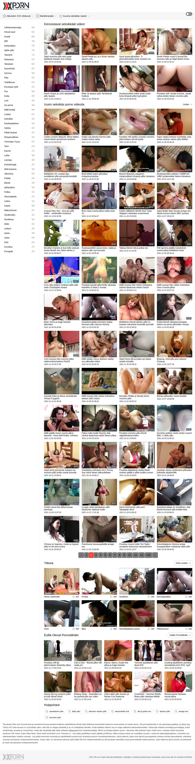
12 (141, 555)
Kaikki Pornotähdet (179, 635)
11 (135, 555)
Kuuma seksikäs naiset (74, 16)
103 (148, 555)
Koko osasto (182, 563)
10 (129, 555)
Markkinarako (46, 16)
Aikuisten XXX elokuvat (18, 16)
